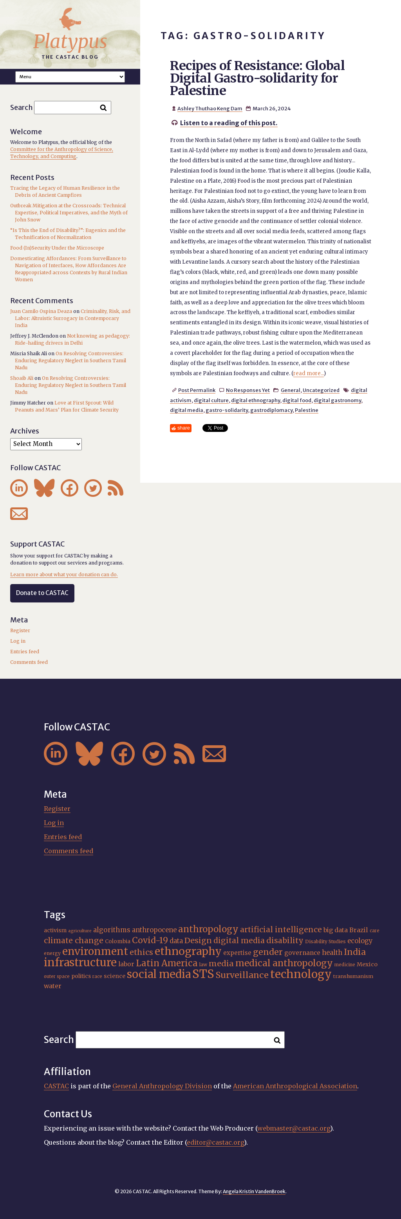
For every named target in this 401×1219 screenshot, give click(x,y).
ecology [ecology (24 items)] (360, 941)
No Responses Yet (248, 390)
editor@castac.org (215, 1142)
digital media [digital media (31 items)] (239, 940)
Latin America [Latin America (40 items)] (167, 963)
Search (21, 107)
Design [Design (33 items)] (198, 940)
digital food (296, 400)
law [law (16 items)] (203, 964)
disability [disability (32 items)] (284, 940)
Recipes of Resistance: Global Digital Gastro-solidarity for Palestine (257, 78)
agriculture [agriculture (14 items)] (80, 930)
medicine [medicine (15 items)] (344, 964)
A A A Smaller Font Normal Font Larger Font (70, 77)
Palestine (306, 410)
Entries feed (24, 651)
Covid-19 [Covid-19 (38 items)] (150, 940)
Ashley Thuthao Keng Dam (209, 108)
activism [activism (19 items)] (55, 930)
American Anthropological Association (295, 1086)
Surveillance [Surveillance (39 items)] (242, 975)
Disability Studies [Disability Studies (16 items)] (325, 941)
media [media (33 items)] (221, 963)
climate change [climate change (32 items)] (73, 940)
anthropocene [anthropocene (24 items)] (154, 930)
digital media (186, 410)
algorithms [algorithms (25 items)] (111, 930)
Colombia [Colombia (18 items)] (117, 941)
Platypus (70, 41)
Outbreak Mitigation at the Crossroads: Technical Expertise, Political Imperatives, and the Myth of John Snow (69, 213)
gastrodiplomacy (271, 410)
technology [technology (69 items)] (301, 974)
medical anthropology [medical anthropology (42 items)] (284, 963)
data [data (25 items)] (176, 941)
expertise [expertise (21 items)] (237, 953)
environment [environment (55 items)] (95, 951)
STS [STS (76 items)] (203, 974)
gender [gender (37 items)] (268, 952)
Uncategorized (321, 390)
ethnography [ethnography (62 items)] (188, 951)
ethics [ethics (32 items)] (141, 952)
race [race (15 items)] (97, 976)
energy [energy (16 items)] (52, 953)
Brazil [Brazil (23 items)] (358, 930)
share (183, 428)
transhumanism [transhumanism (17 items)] (353, 976)
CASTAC (56, 1086)
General (290, 390)
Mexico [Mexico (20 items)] (367, 964)
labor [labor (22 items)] (126, 964)
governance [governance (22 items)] (302, 953)
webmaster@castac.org (293, 1128)
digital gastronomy (337, 400)
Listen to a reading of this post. (229, 123)
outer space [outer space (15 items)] (57, 976)
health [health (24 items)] (332, 953)
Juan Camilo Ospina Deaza (41, 311)
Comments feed (29, 662)
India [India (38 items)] (355, 952)
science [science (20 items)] (114, 976)
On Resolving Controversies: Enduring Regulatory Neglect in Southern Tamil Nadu (70, 360)
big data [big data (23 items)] (335, 930)
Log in (17, 641)
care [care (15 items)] (374, 930)
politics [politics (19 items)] (81, 976)
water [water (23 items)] (52, 986)
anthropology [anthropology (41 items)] (208, 929)
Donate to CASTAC (42, 593)
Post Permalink (196, 390)
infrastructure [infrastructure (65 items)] (80, 962)
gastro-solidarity (227, 410)
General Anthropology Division (162, 1086)
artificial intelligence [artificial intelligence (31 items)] (281, 929)
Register (20, 630)
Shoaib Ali (21, 378)
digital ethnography (255, 400)
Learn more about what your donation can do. (64, 574)
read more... (308, 373)
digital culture (211, 400)
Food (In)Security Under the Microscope (57, 248)
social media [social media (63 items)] (159, 974)
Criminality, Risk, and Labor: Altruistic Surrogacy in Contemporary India (72, 318)
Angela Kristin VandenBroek (254, 1191)
